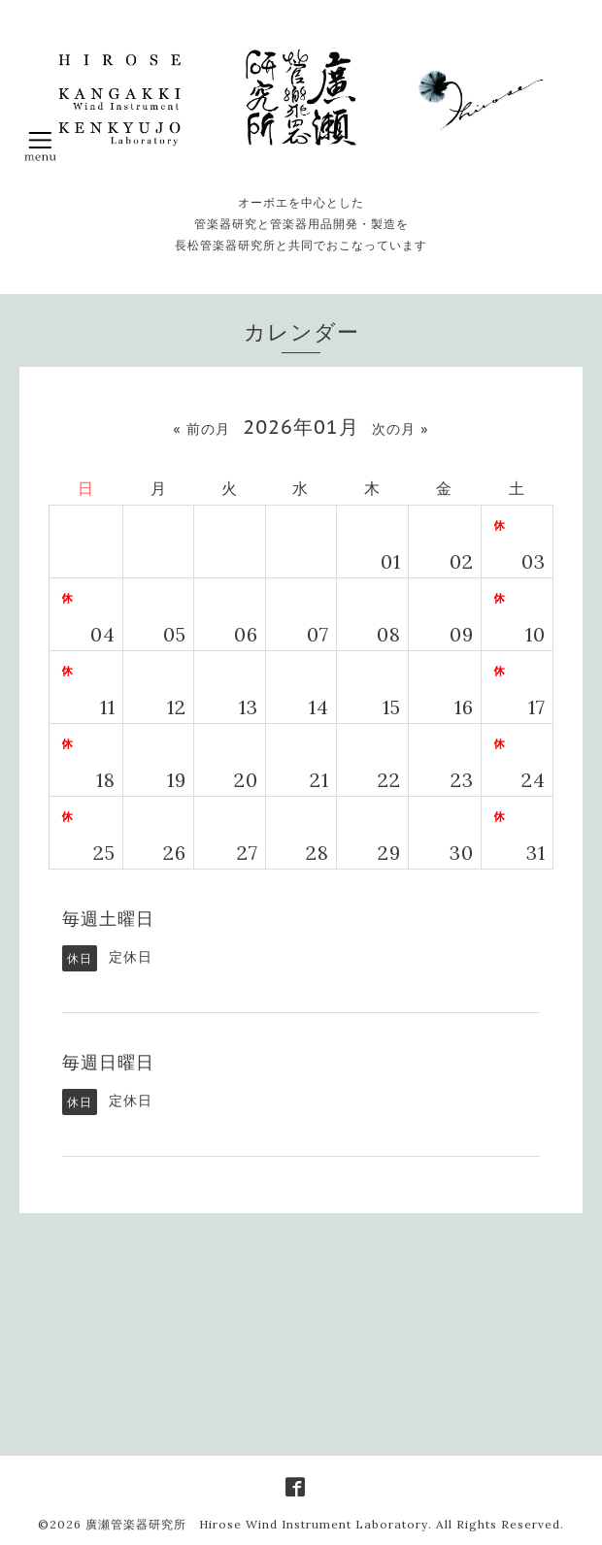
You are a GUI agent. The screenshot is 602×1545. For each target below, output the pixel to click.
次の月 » (400, 429)
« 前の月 (201, 429)
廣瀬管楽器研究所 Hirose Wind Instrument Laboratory (256, 1524)
